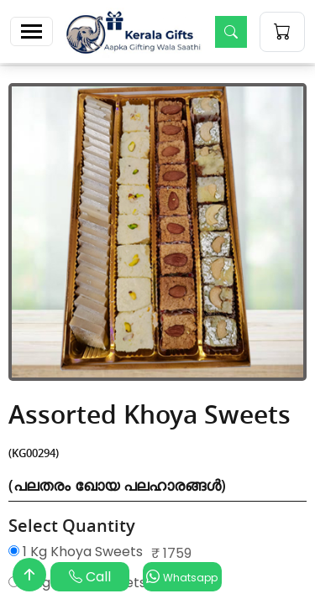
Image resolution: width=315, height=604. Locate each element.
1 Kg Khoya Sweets (75, 551)
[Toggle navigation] (31, 31)
